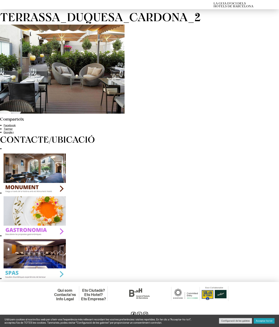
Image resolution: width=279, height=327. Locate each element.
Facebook (10, 125)
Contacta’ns (65, 294)
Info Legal (65, 298)
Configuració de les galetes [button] (235, 320)
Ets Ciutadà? (93, 290)
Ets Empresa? (93, 298)
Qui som (65, 290)
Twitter (8, 129)
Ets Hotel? (93, 294)
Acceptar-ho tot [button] (264, 320)
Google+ (9, 132)
